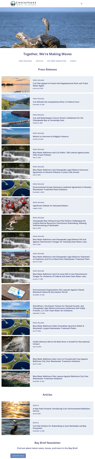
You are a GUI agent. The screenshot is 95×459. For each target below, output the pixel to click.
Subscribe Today (18, 456)
